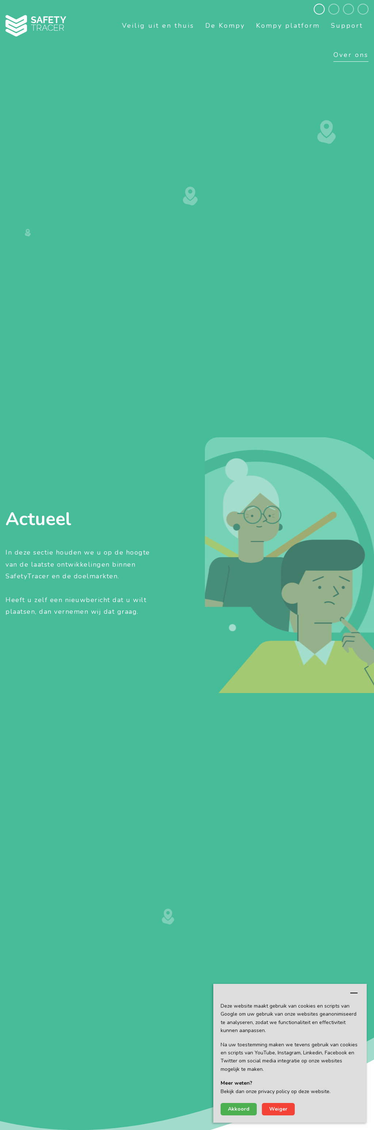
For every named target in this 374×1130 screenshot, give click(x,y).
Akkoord (238, 1109)
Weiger (278, 1109)
